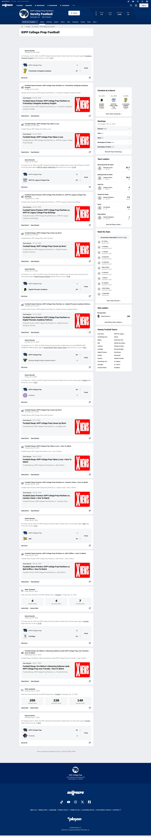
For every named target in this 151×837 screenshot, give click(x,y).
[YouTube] (133, 1)
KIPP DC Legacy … (119, 334)
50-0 (84, 348)
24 (77, 539)
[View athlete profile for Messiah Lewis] (114, 164)
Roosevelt (117, 355)
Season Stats (34, 608)
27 (77, 71)
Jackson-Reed (102, 367)
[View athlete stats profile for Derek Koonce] (105, 316)
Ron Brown (117, 352)
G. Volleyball (64, 5)
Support (117, 810)
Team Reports (27, 98)
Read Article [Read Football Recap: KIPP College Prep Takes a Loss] (25, 152)
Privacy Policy (63, 810)
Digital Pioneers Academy (42, 276)
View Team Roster (114, 300)
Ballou (100, 340)
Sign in (144, 5)
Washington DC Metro (104, 142)
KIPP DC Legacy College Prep (46, 167)
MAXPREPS (6, 1)
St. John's (117, 364)
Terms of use (75, 810)
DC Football (35, 26)
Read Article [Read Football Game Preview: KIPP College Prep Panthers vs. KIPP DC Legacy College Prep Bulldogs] (25, 225)
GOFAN (13, 1)
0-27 (51, 58)
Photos (83, 22)
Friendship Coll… (103, 361)
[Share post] (89, 77)
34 (77, 180)
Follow (74, 13)
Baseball (29, 5)
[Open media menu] (136, 5)
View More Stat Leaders (114, 322)
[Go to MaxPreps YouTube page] (68, 802)
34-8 (39, 723)
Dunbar (100, 355)
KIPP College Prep (32, 65)
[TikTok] (128, 1)
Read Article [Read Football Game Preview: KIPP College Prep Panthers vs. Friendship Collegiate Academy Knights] (25, 116)
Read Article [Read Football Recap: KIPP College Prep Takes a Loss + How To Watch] (25, 474)
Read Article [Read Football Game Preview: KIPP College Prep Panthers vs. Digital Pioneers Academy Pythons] (25, 332)
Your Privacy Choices (103, 810)
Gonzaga (100, 364)
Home (42, 22)
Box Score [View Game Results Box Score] (24, 78)
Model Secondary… (120, 343)
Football (20, 5)
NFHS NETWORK (23, 1)
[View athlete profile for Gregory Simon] (114, 174)
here (125, 237)
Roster (56, 22)
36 (77, 289)
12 (77, 174)
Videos (63, 22)
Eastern (100, 358)
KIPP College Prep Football (47, 26)
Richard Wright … (119, 349)
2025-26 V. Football (30, 22)
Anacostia (101, 334)
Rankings (75, 22)
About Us (33, 810)
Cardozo (84, 380)
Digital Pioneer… (103, 352)
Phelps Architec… (119, 346)
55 (77, 389)
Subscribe (52, 810)
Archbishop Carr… (103, 337)
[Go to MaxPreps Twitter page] (82, 802)
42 (77, 636)
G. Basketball (52, 5)
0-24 (35, 526)
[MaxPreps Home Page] (22, 26)
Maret (116, 337)
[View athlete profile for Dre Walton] (114, 204)
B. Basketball (40, 5)
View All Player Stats (113, 224)
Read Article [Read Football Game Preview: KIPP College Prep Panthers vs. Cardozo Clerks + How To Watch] (25, 511)
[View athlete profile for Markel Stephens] (114, 194)
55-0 (35, 382)
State (99, 133)
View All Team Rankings (114, 152)
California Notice (88, 810)
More (95, 22)
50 (77, 355)
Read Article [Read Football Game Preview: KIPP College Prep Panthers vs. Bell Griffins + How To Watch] (25, 582)
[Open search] (131, 5)
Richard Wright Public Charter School (55, 348)
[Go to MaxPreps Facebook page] (89, 802)
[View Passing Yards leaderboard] (122, 316)
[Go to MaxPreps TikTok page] (61, 802)
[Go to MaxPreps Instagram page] (75, 802)
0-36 (68, 276)
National (100, 129)
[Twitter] (142, 1)
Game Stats (24, 608)
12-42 (39, 623)
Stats (68, 22)
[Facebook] (147, 1)
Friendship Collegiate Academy (37, 71)
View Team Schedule (114, 114)
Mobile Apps (43, 810)
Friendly (57, 694)
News (89, 22)
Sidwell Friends (119, 358)
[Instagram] (138, 1)
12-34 (74, 167)
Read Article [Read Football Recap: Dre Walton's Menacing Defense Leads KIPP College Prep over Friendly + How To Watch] (25, 681)
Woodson (117, 367)
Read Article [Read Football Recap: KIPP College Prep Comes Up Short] (25, 261)
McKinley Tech (118, 340)
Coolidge (58, 595)
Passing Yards (101, 313)
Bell (84, 524)
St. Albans (117, 361)
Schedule (49, 22)
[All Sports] (73, 5)
